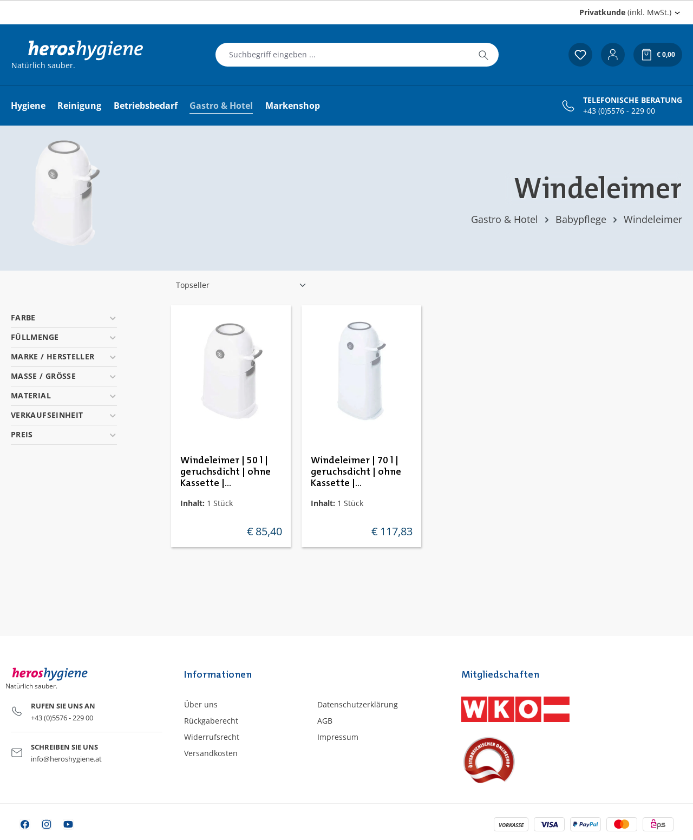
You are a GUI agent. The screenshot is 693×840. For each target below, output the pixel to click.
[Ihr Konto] (613, 55)
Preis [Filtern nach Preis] (64, 434)
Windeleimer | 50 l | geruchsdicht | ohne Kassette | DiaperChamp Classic (227, 472)
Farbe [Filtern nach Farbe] (64, 317)
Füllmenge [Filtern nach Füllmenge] (64, 337)
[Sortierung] (241, 285)
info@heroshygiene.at (66, 759)
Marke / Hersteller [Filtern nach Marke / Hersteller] (64, 356)
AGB (324, 721)
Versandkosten (211, 753)
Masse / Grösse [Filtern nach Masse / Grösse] (64, 376)
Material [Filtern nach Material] (64, 395)
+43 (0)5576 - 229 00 (619, 111)
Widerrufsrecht (211, 737)
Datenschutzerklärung (357, 704)
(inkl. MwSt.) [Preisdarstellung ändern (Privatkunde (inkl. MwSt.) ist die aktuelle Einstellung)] (625, 12)
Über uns (201, 704)
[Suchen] (483, 55)
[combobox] (342, 55)
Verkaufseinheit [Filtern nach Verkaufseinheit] (64, 415)
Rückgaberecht (211, 721)
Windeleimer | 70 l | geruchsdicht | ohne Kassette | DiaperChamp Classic (357, 472)
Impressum (337, 737)
